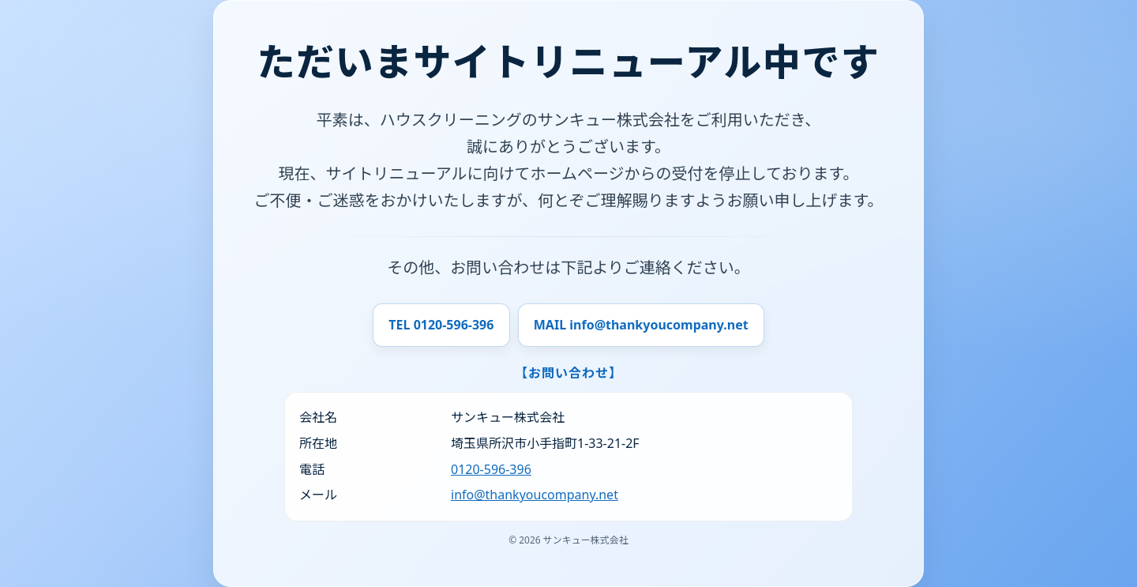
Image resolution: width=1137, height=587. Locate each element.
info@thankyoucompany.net (534, 494)
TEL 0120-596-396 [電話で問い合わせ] (440, 324)
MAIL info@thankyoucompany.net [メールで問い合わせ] (641, 324)
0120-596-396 (491, 469)
